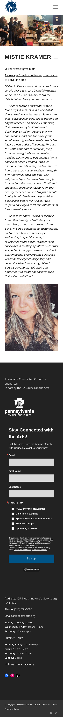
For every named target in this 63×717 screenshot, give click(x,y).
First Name (15, 471)
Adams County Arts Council (28, 704)
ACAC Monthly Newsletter (30, 508)
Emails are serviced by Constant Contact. (30, 550)
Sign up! (31, 558)
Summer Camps (25, 523)
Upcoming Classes (26, 528)
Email (12, 455)
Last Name (15, 487)
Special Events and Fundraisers (34, 518)
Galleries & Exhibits (27, 513)
